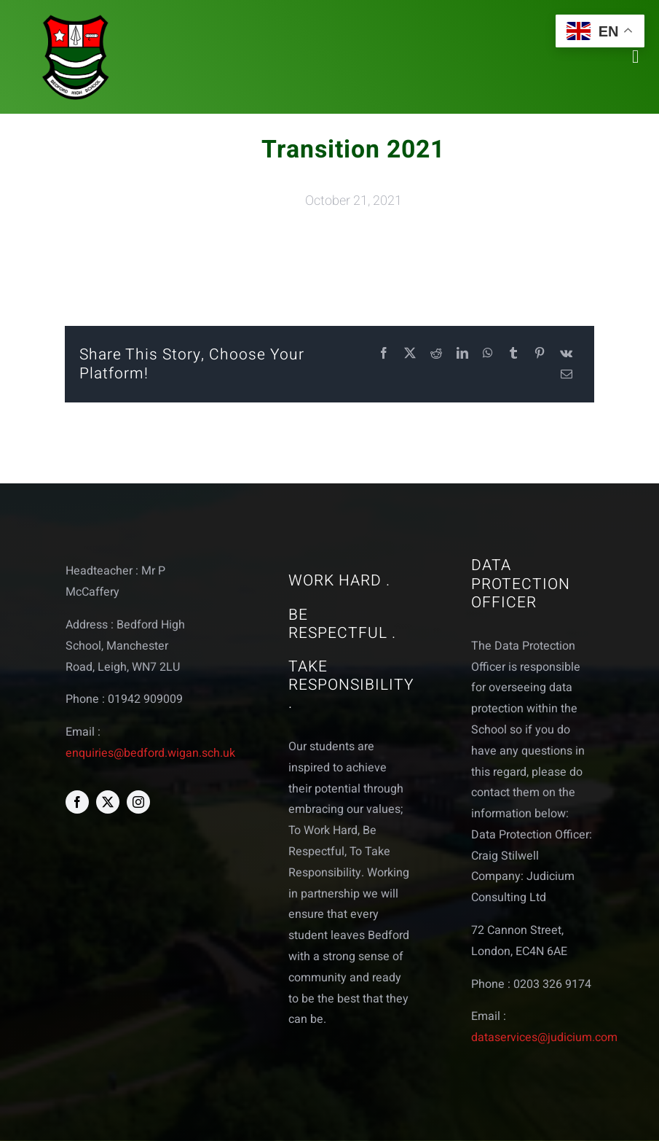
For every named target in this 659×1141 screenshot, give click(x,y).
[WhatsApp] (487, 354)
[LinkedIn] (462, 354)
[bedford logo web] (75, 17)
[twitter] (107, 802)
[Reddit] (436, 354)
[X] (410, 354)
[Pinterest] (539, 354)
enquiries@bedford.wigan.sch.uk (150, 753)
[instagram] (138, 802)
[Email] (566, 375)
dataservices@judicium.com (544, 1037)
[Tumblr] (513, 354)
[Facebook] (384, 354)
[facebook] (77, 802)
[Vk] (566, 354)
